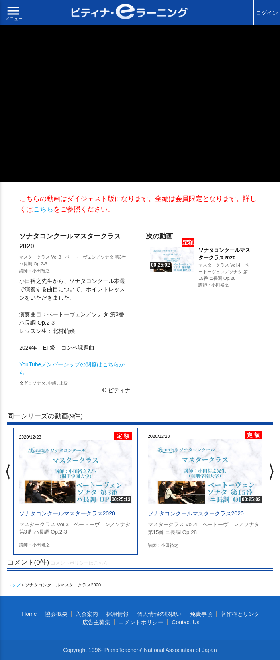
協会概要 (56, 614)
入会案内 (87, 614)
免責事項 (201, 614)
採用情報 (117, 614)
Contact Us (185, 622)
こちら (43, 209)
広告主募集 (96, 622)
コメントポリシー (141, 622)
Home (29, 614)
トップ (13, 585)
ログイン (267, 13)
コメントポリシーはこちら (79, 563)
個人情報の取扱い (159, 614)
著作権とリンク (240, 614)
